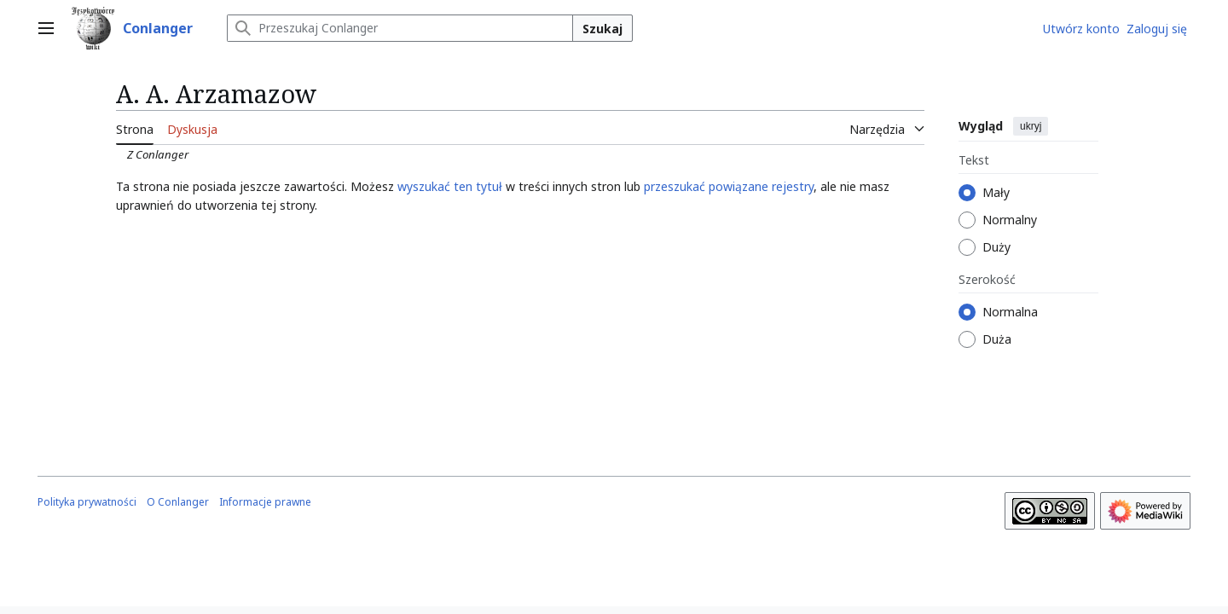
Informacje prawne (265, 502)
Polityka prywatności (87, 502)
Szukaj (602, 28)
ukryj (1030, 126)
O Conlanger (178, 502)
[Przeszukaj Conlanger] (400, 28)
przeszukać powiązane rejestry (729, 186)
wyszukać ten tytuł (449, 186)
